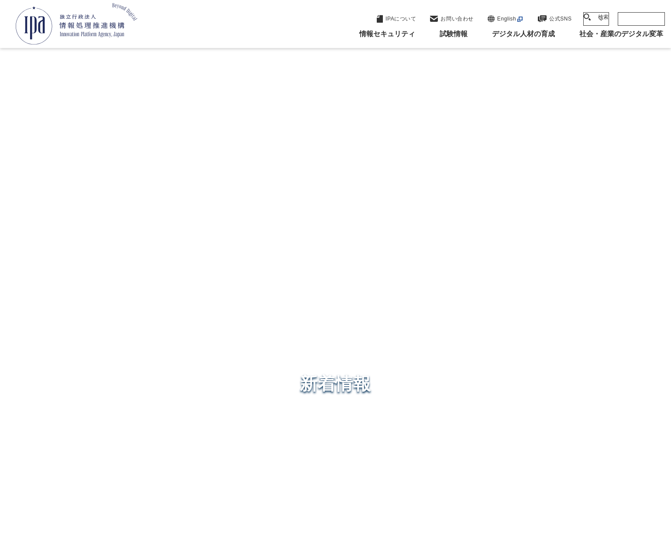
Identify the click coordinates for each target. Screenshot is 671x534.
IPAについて (476, 420)
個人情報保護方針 (211, 479)
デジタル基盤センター (337, 393)
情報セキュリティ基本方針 (394, 479)
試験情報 (469, 356)
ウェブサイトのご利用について (124, 479)
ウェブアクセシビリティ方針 (296, 479)
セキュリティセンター (337, 334)
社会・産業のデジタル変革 (502, 399)
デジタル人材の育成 (489, 377)
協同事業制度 (512, 479)
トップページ (91, 140)
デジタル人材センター (337, 409)
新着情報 (133, 140)
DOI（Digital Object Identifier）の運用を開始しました (186, 164)
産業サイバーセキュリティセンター (359, 350)
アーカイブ (341, 493)
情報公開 (462, 479)
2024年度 (171, 140)
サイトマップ (568, 479)
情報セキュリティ (485, 335)
